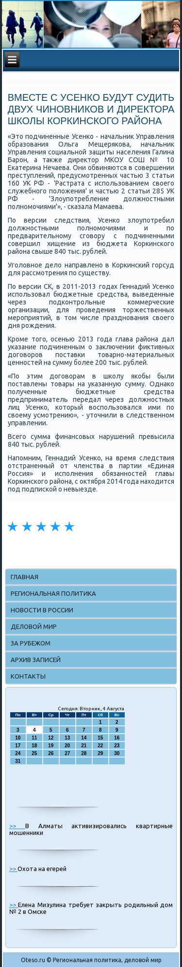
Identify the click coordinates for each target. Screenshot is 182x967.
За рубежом (30, 643)
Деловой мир (34, 626)
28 (83, 753)
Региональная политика (53, 593)
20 (67, 745)
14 (83, 737)
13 (67, 737)
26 (50, 753)
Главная (24, 576)
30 (116, 753)
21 (83, 745)
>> (17, 825)
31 (17, 761)
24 (17, 753)
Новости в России (42, 610)
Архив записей (36, 659)
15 (100, 737)
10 (17, 737)
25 (34, 753)
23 (116, 745)
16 (116, 737)
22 (100, 745)
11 (34, 737)
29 (100, 753)
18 (34, 745)
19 (50, 745)
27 (67, 753)
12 (50, 737)
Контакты (28, 676)
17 (17, 745)
